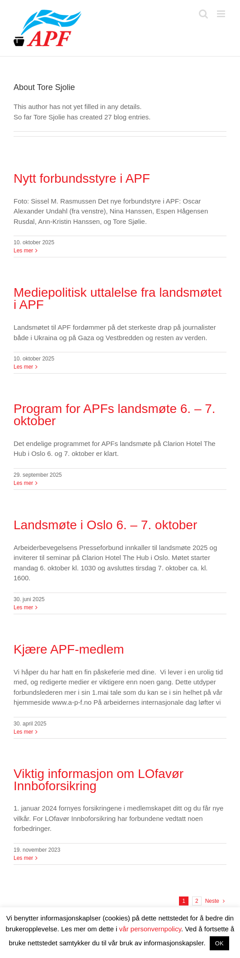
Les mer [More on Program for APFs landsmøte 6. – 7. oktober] (23, 483)
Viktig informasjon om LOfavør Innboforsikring (99, 780)
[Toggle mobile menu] (221, 14)
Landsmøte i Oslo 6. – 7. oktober (105, 525)
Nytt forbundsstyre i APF (82, 178)
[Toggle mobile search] (203, 14)
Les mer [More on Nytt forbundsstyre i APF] (23, 250)
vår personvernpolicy (150, 929)
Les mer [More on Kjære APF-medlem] (23, 732)
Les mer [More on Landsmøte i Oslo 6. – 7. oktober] (23, 607)
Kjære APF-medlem (69, 649)
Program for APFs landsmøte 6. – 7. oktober (115, 415)
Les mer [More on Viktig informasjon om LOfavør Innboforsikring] (23, 858)
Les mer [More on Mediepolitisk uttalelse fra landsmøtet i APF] (23, 367)
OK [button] (219, 943)
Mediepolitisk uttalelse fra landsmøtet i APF (118, 298)
